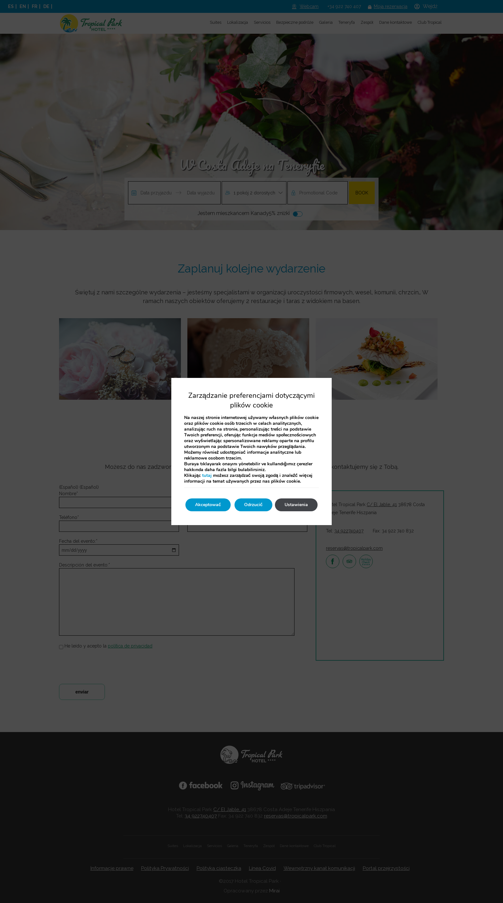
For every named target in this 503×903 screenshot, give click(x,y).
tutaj (207, 475)
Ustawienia (296, 505)
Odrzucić (253, 505)
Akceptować (208, 505)
